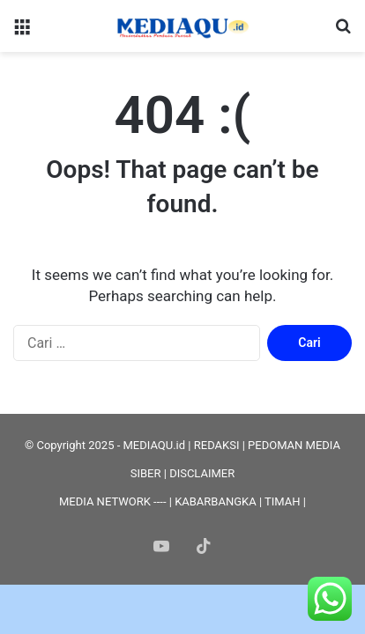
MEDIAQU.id (154, 445)
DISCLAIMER (202, 473)
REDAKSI (217, 445)
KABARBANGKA (216, 501)
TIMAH (282, 501)
